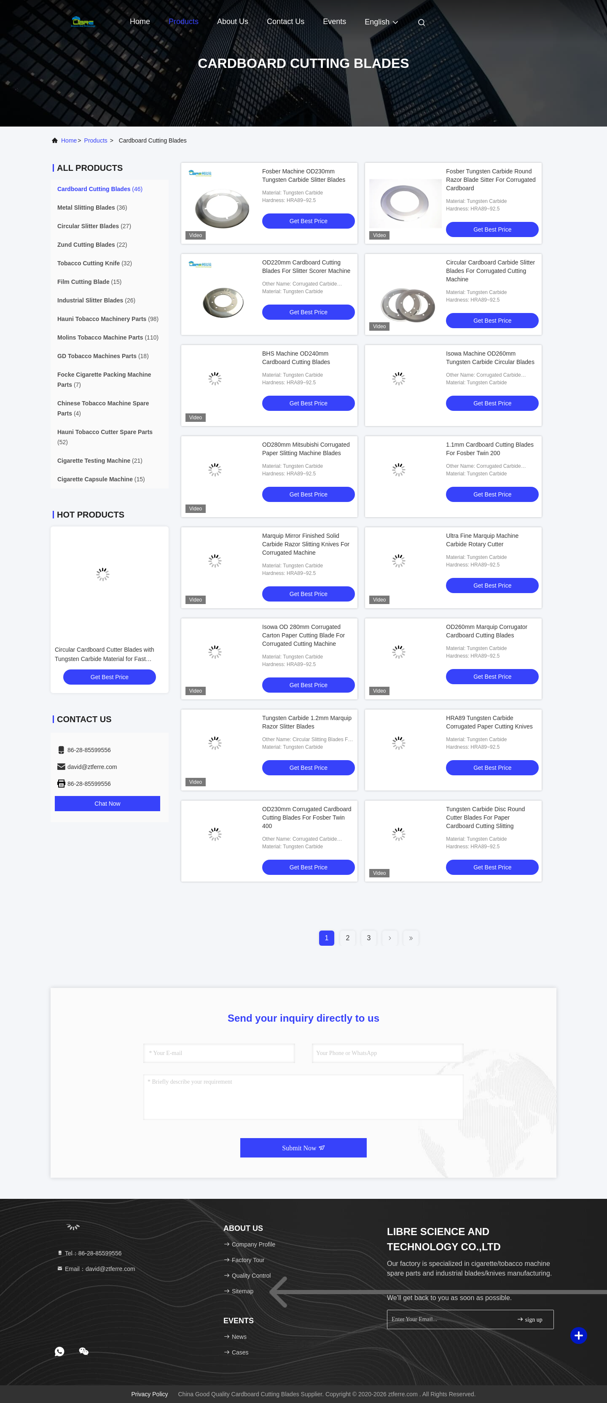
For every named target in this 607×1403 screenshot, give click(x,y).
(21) (99, 460)
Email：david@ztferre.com (95, 1268)
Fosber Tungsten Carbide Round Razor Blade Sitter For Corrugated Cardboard (490, 180)
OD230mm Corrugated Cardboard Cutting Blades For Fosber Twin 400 (307, 817)
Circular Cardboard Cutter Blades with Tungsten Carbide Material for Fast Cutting (104, 659)
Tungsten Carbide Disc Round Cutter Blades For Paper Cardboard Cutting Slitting (485, 817)
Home (140, 21)
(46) (99, 189)
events (334, 21)
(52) (105, 437)
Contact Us (285, 21)
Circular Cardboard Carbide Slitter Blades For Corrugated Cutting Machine (490, 271)
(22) (92, 244)
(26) (96, 300)
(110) (107, 337)
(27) (94, 226)
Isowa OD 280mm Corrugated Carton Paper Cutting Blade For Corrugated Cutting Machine (303, 635)
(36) (92, 207)
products (95, 140)
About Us (232, 21)
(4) (103, 408)
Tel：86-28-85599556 (89, 1253)
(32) (94, 263)
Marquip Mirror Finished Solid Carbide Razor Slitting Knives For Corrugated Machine (305, 544)
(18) (103, 356)
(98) (107, 319)
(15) (89, 281)
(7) (104, 379)
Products (184, 21)
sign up (529, 1319)
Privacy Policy (149, 1394)
